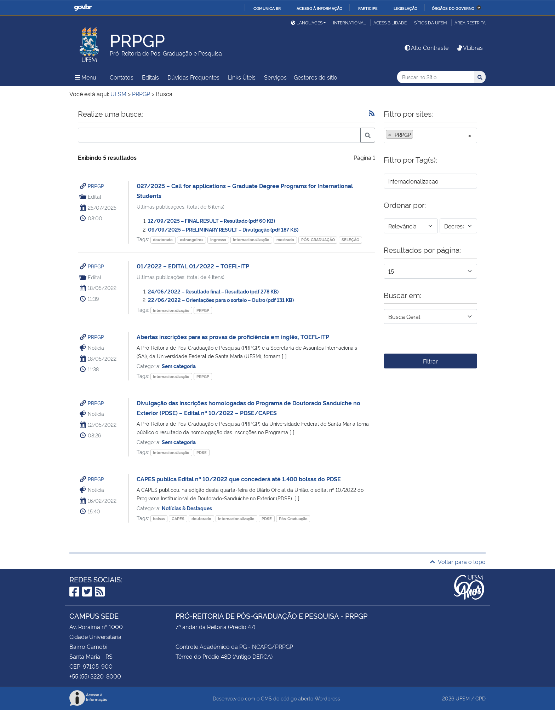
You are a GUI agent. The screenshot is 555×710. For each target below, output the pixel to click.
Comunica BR (267, 8)
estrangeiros (191, 239)
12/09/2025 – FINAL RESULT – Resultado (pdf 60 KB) (211, 220)
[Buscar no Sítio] (436, 77)
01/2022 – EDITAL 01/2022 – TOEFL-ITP (193, 266)
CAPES (178, 518)
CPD (480, 698)
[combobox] (430, 135)
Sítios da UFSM (430, 22)
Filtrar (430, 361)
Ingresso (218, 239)
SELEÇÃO (350, 239)
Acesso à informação (319, 8)
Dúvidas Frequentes (193, 77)
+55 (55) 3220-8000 (95, 676)
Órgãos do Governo (453, 8)
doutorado (163, 239)
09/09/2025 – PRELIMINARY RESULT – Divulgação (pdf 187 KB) (223, 229)
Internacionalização (251, 239)
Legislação (405, 8)
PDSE (201, 452)
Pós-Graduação (293, 518)
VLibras (469, 47)
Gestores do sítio (315, 77)
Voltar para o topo (458, 561)
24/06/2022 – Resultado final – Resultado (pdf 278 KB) (213, 291)
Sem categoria (179, 365)
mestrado (285, 239)
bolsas (159, 518)
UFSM (463, 698)
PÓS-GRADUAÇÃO (318, 239)
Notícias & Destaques (187, 508)
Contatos (121, 77)
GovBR (83, 7)
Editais (150, 77)
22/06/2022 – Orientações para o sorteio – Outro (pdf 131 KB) (221, 299)
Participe (368, 8)
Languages (306, 22)
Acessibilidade (390, 22)
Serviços (275, 77)
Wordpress (327, 698)
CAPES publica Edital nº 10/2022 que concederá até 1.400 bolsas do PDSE (239, 479)
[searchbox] (417, 135)
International (349, 22)
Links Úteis (242, 77)
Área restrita (470, 22)
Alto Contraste (426, 47)
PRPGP (96, 185)
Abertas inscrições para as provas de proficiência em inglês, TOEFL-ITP (233, 337)
